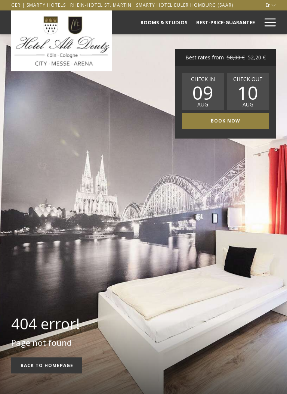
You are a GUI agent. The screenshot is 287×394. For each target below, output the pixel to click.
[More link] (267, 22)
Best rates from (225, 57)
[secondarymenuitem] (38, 5)
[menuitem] (164, 22)
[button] (203, 91)
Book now (240, 120)
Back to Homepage (47, 365)
